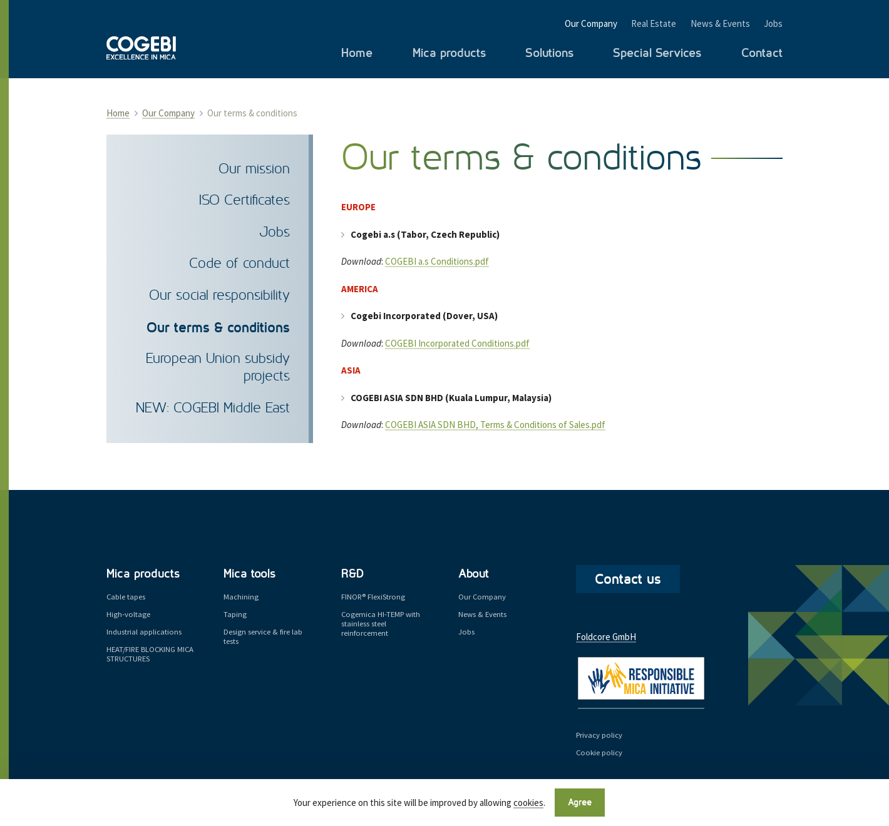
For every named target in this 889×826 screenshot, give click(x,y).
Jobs (773, 23)
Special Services (657, 53)
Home (357, 53)
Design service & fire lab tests (263, 636)
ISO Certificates (244, 200)
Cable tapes (125, 596)
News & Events (720, 23)
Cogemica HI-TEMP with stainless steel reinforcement (380, 623)
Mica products (449, 53)
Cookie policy (599, 752)
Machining (241, 596)
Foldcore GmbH (606, 637)
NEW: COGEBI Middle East (213, 408)
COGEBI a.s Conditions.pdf (437, 261)
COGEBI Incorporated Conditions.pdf (457, 343)
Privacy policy (599, 735)
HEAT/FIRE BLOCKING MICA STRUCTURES (149, 653)
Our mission (254, 169)
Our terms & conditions (218, 327)
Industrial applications (144, 631)
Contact (762, 53)
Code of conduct (239, 263)
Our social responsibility (219, 295)
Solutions (549, 53)
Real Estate (653, 23)
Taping (235, 614)
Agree (580, 802)
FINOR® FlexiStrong (373, 596)
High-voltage (128, 614)
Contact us (628, 579)
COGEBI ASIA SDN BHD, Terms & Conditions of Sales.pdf (495, 425)
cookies (528, 802)
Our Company (591, 23)
